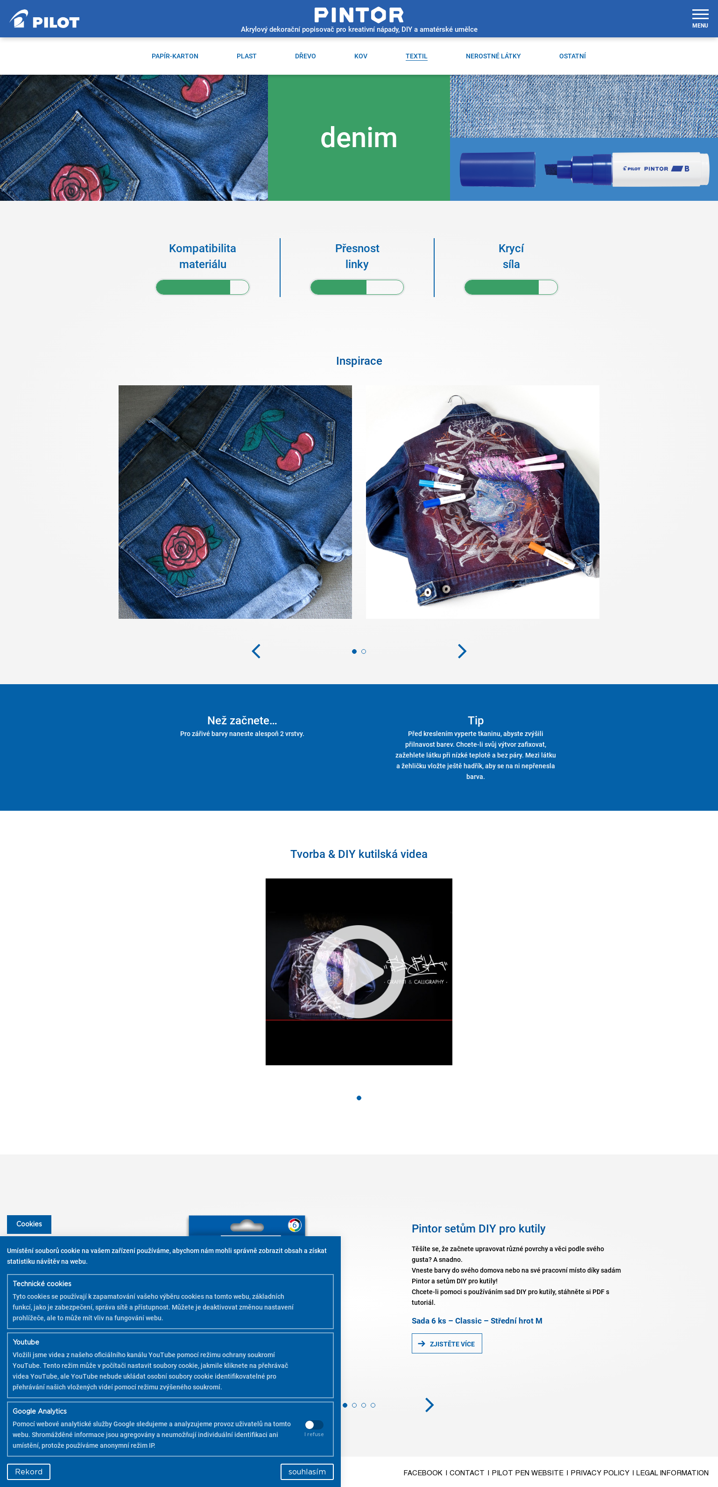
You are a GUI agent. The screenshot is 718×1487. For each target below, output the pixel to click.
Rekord (28, 1472)
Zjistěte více (452, 1344)
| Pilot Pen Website (525, 1473)
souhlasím (307, 1472)
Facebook (423, 1473)
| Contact (465, 1473)
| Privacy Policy (598, 1473)
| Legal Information (671, 1473)
